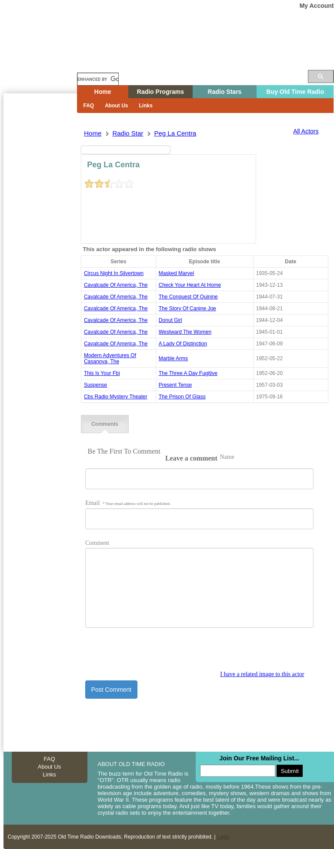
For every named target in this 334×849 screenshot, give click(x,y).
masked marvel (176, 273)
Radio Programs (160, 91)
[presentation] (151, 654)
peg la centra (175, 133)
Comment (97, 543)
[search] (98, 79)
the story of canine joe (187, 308)
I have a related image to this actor (262, 674)
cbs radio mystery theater (115, 397)
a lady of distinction (183, 344)
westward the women (185, 332)
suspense (95, 385)
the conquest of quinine (188, 297)
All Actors (305, 131)
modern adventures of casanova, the (110, 358)
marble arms (173, 358)
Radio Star (127, 133)
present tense (175, 385)
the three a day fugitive (188, 373)
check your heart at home (190, 285)
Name (227, 457)
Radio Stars (225, 91)
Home (46, 62)
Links (146, 106)
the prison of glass (182, 397)
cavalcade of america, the (116, 285)
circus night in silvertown (114, 273)
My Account (317, 5)
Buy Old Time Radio (295, 91)
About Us (116, 106)
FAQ (89, 106)
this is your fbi (102, 373)
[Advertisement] (40, 249)
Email (127, 503)
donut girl (170, 320)
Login (223, 837)
